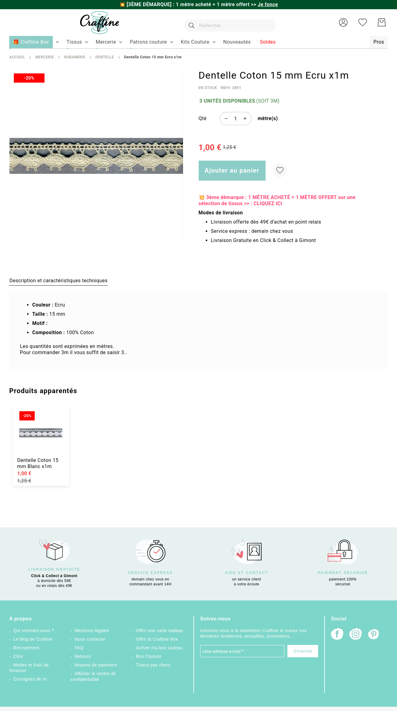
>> (264, 4)
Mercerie (44, 57)
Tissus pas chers (153, 664)
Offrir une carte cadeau (159, 630)
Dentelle (104, 57)
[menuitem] (74, 42)
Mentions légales (92, 630)
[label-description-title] (58, 280)
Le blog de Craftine (32, 639)
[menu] (198, 42)
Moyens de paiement (96, 664)
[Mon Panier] (382, 22)
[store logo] (93, 22)
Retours (83, 656)
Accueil (17, 57)
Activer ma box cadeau (159, 647)
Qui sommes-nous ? (33, 630)
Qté (203, 118)
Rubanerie (74, 57)
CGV (18, 656)
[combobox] (227, 22)
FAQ (79, 647)
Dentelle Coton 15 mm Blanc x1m (37, 463)
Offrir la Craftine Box (157, 639)
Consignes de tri (30, 679)
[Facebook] (337, 634)
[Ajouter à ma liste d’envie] (280, 170)
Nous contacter (90, 639)
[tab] (58, 280)
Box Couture (149, 656)
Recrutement (26, 647)
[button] (343, 22)
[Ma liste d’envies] (362, 22)
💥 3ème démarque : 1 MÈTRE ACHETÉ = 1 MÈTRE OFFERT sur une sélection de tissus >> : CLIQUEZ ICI (277, 200)
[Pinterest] (374, 635)
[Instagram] (355, 634)
